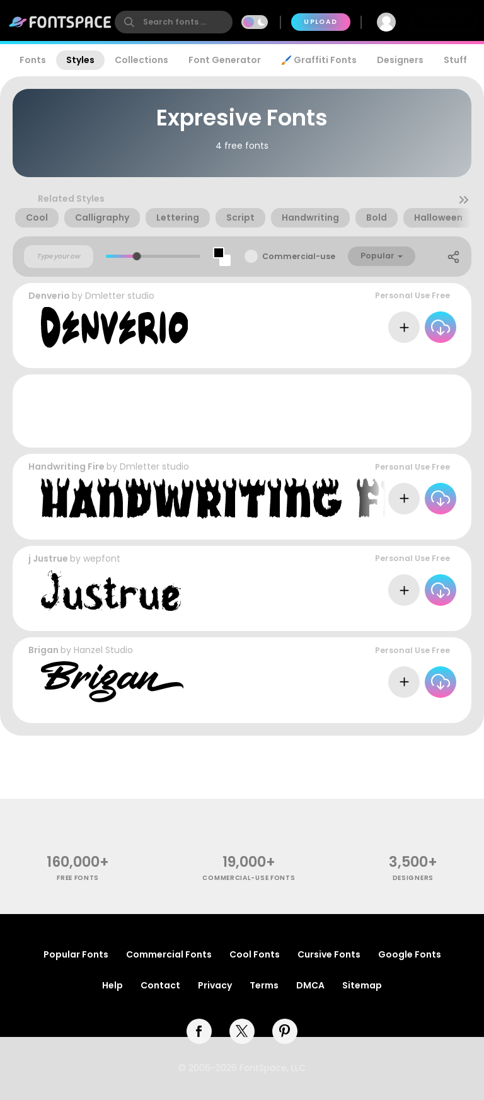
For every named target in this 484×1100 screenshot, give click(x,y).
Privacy (215, 985)
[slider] (137, 256)
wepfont (101, 558)
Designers (400, 60)
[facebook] (199, 1031)
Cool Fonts (254, 954)
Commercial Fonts (169, 954)
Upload (320, 21)
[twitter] (242, 1031)
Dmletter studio (119, 295)
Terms (264, 985)
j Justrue (48, 558)
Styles (80, 60)
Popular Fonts (75, 954)
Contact (160, 985)
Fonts (33, 60)
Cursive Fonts (328, 954)
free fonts (78, 878)
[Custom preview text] (58, 256)
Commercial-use (298, 256)
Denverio (49, 295)
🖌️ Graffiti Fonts (319, 60)
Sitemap (362, 985)
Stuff (455, 60)
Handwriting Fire (66, 466)
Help (112, 985)
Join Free (444, 21)
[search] (174, 22)
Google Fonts (409, 954)
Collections (141, 60)
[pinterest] (284, 1031)
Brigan (43, 650)
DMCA (310, 985)
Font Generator (224, 60)
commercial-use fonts (248, 878)
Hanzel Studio (103, 650)
